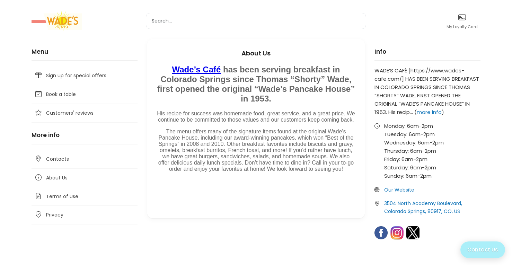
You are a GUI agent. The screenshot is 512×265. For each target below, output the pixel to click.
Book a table (55, 94)
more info (429, 112)
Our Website (399, 189)
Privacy (48, 215)
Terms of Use (56, 196)
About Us (51, 178)
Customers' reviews (64, 113)
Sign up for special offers (70, 76)
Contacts (51, 159)
